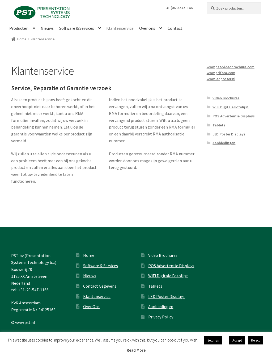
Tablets (218, 125)
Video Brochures (225, 98)
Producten (18, 28)
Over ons (147, 28)
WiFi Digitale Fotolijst (230, 107)
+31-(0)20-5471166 (178, 7)
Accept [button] (237, 340)
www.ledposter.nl (221, 78)
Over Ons (91, 306)
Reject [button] (255, 340)
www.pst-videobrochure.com (230, 67)
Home (22, 39)
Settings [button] (213, 340)
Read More (136, 350)
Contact (175, 28)
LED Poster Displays (228, 134)
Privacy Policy (160, 316)
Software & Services (76, 28)
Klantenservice (120, 28)
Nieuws (47, 28)
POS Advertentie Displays (233, 116)
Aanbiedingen (223, 142)
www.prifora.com (221, 72)
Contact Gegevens (99, 286)
